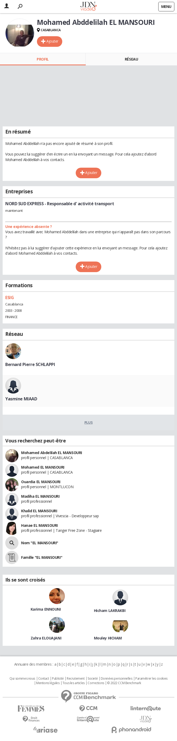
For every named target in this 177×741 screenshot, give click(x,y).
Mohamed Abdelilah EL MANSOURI (51, 452)
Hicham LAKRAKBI (110, 610)
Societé (93, 678)
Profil (43, 59)
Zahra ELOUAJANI (46, 638)
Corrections (96, 683)
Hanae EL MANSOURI (39, 525)
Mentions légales (47, 683)
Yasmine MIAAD (21, 399)
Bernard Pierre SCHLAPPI (30, 364)
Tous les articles (74, 683)
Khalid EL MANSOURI (39, 510)
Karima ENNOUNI (46, 609)
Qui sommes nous (22, 678)
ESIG (9, 297)
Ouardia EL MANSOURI (40, 481)
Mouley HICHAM (108, 638)
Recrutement (75, 678)
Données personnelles (116, 678)
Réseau (131, 59)
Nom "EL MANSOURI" (39, 542)
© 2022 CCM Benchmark (124, 683)
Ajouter (52, 41)
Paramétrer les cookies (151, 678)
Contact (43, 678)
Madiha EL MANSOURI (40, 496)
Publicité (58, 678)
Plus (88, 422)
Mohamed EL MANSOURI (42, 467)
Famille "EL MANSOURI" (41, 557)
